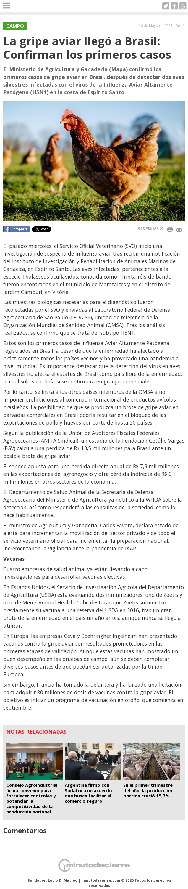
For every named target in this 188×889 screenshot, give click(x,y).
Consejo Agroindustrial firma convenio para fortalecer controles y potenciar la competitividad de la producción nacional (31, 798)
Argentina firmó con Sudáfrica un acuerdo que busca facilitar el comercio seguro (88, 793)
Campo (15, 26)
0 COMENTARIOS (151, 228)
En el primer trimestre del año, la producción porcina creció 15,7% (148, 790)
